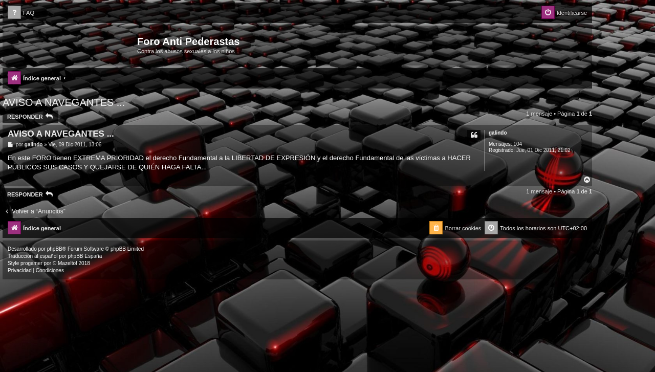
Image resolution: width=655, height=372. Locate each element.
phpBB (54, 249)
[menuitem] (21, 13)
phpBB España (85, 256)
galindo (498, 133)
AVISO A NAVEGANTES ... (64, 102)
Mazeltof (67, 263)
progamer (31, 263)
